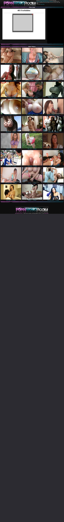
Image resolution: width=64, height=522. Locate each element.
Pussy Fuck (42, 4)
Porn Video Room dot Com (44, 0)
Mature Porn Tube (39, 1)
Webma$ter (46, 213)
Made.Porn (51, 1)
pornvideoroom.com (19, 213)
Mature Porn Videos (46, 1)
